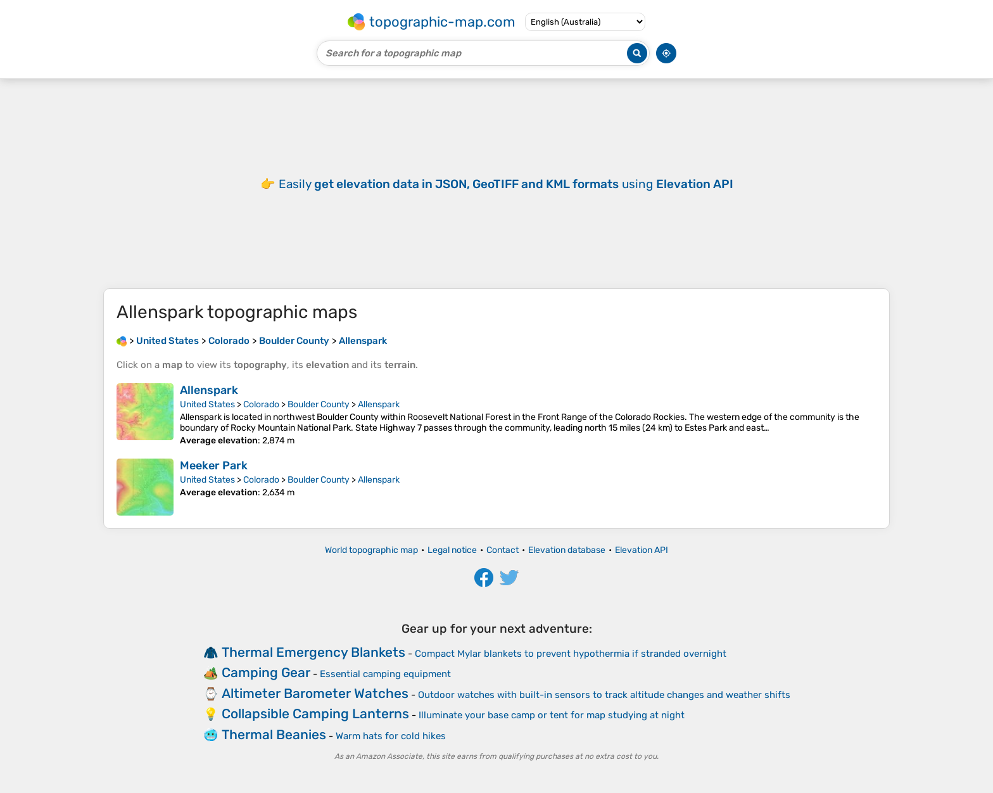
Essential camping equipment (385, 674)
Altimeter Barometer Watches (315, 693)
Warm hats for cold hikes (391, 736)
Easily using (506, 184)
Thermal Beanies (274, 734)
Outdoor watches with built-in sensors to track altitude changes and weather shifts (604, 695)
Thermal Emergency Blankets (313, 652)
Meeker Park (214, 466)
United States (207, 404)
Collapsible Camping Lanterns (315, 713)
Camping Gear (266, 672)
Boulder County (319, 404)
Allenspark (209, 390)
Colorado (261, 404)
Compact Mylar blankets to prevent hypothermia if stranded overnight (570, 653)
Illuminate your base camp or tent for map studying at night (552, 715)
